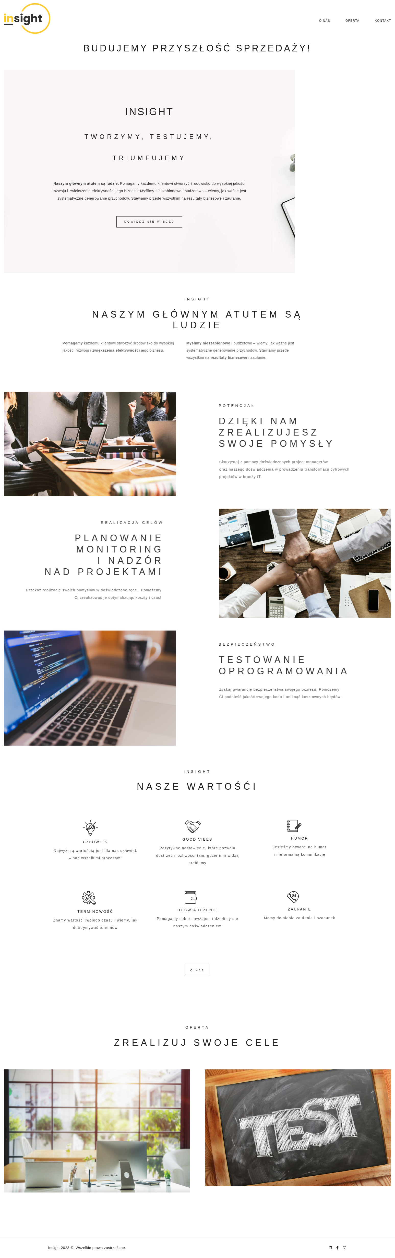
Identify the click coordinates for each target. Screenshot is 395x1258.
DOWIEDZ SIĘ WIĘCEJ (149, 221)
